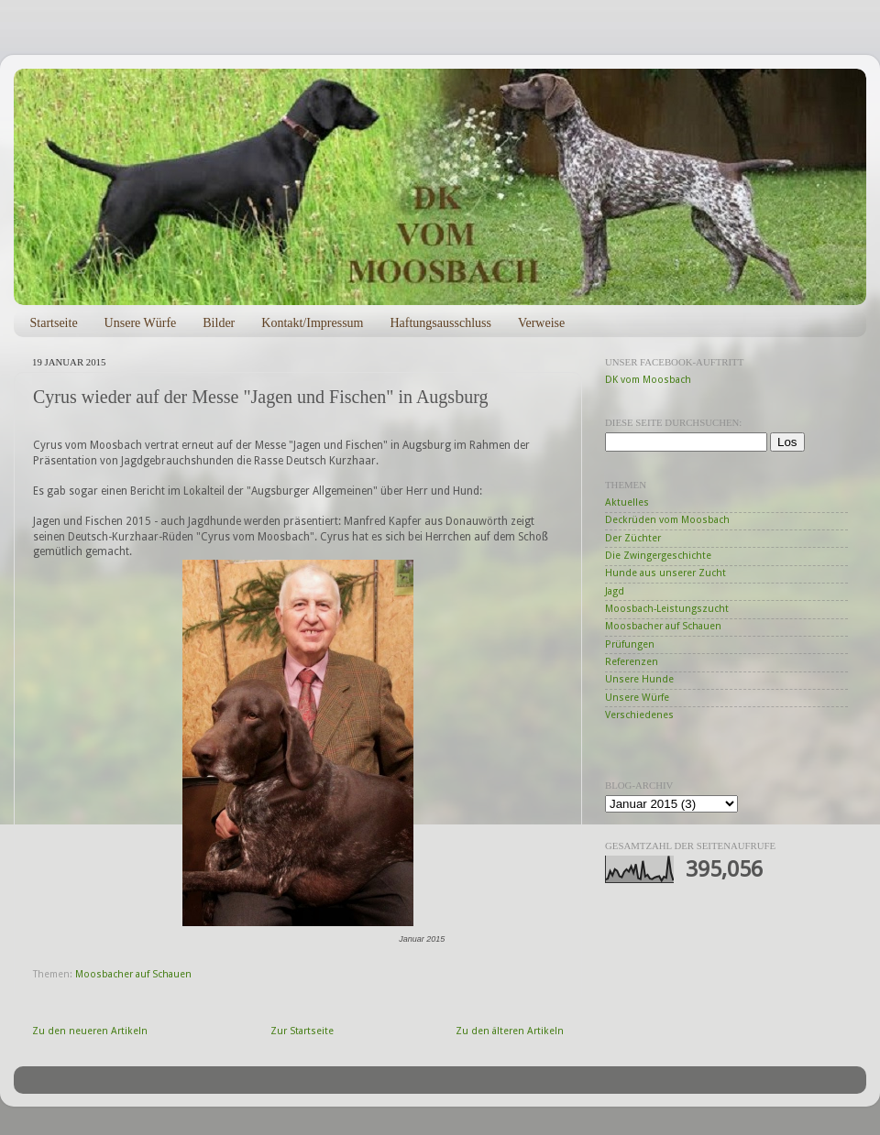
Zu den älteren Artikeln (510, 1031)
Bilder (219, 323)
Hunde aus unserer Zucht (665, 573)
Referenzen (631, 662)
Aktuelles (627, 502)
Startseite (54, 323)
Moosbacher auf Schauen (133, 974)
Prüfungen (629, 644)
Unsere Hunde (639, 679)
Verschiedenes (639, 715)
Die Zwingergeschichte (658, 556)
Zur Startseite (302, 1031)
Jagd (614, 591)
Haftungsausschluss (440, 323)
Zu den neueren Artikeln (90, 1031)
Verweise (541, 323)
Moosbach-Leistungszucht (667, 609)
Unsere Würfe (140, 323)
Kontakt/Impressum (312, 323)
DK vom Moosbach (648, 380)
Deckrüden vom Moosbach (667, 520)
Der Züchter (633, 538)
